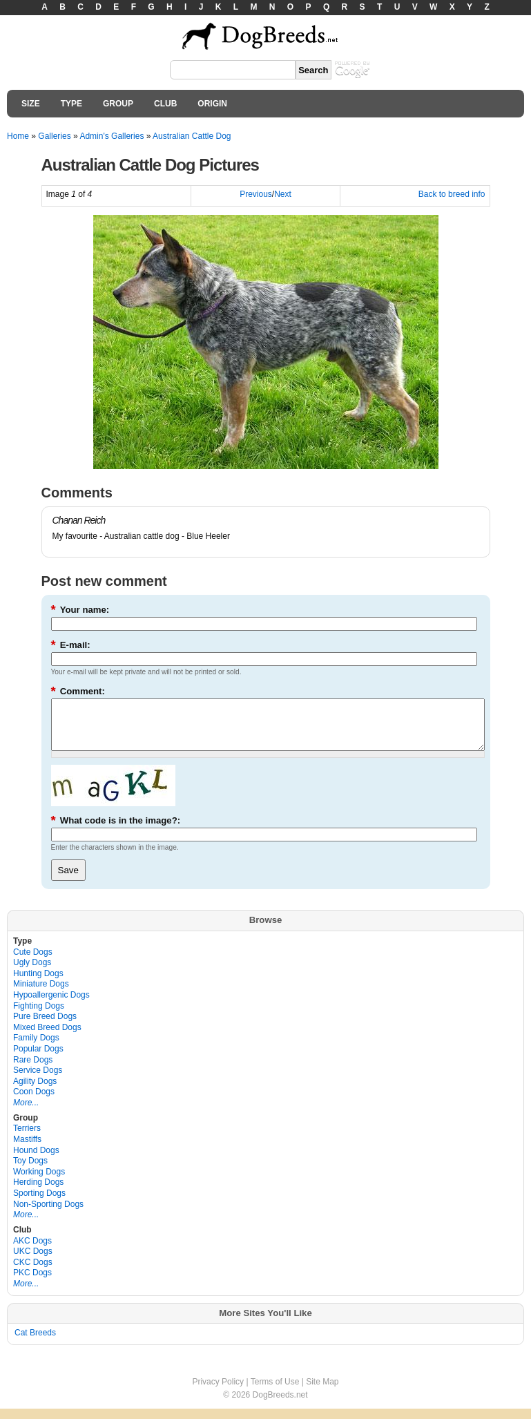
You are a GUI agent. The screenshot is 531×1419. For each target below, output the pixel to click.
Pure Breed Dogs (45, 1026)
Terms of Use (275, 1392)
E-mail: (70, 645)
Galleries (54, 136)
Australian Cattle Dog (192, 136)
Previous (256, 194)
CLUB (165, 103)
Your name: (80, 609)
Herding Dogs (38, 1192)
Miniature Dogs (41, 994)
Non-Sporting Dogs (48, 1214)
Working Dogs (39, 1182)
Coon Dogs (34, 1102)
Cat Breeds (35, 1343)
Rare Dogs (32, 1070)
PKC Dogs (32, 1283)
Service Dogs (37, 1080)
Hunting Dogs (38, 984)
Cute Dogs (32, 962)
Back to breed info (451, 194)
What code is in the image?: (116, 830)
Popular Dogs (38, 1059)
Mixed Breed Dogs (47, 1037)
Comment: (78, 691)
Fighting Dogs (38, 1016)
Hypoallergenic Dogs (51, 1005)
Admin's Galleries (111, 136)
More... (26, 1113)
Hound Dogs (36, 1160)
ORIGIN (212, 103)
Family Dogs (36, 1048)
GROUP (118, 103)
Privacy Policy (218, 1392)
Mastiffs (27, 1149)
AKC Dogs (32, 1251)
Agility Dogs (35, 1091)
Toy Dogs (30, 1171)
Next (282, 194)
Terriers (27, 1138)
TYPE (71, 103)
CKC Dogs (32, 1272)
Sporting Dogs (39, 1203)
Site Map (322, 1392)
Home (18, 136)
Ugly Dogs (32, 973)
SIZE (30, 103)
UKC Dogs (32, 1261)
